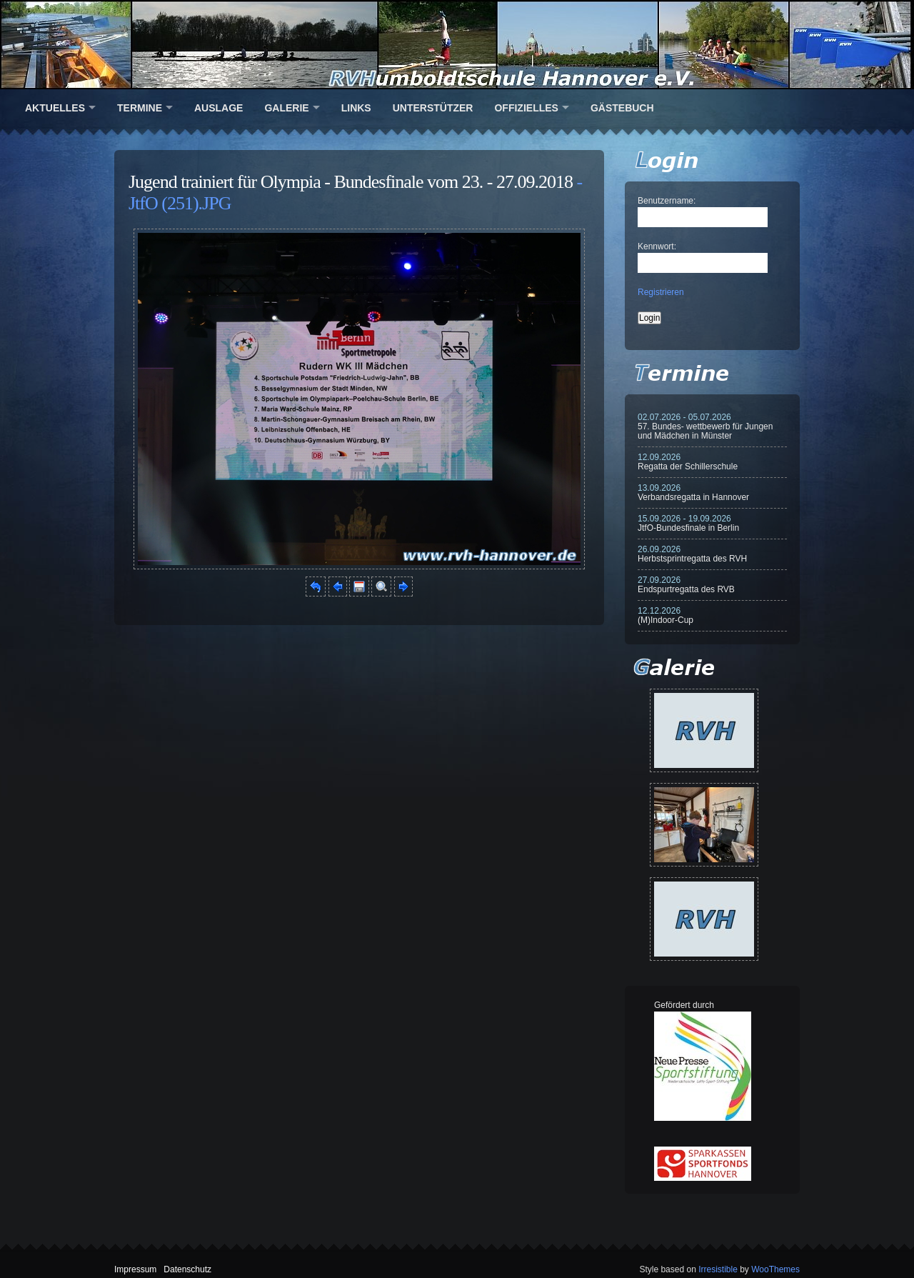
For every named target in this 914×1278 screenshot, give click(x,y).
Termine (139, 108)
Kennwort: (657, 246)
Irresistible (718, 1269)
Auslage (218, 108)
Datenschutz (187, 1269)
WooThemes (775, 1269)
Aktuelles (55, 108)
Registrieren (661, 292)
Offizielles (526, 108)
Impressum (135, 1269)
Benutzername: (666, 201)
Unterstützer (433, 108)
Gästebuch (622, 108)
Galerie (286, 108)
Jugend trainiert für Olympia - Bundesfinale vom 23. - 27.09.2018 (351, 181)
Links (356, 108)
